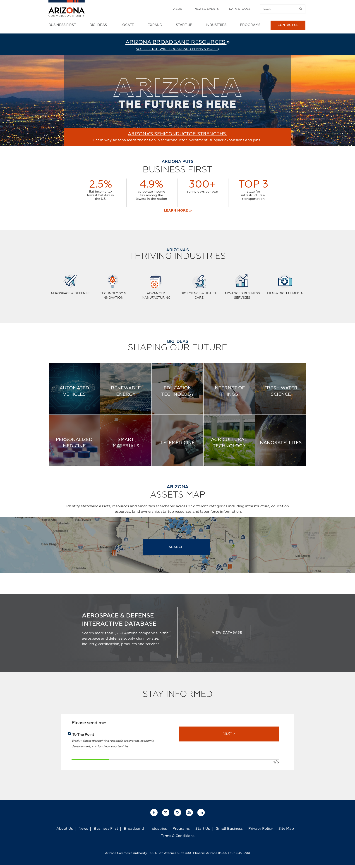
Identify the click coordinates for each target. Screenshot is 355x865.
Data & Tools (239, 8)
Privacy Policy (260, 829)
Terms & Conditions (177, 836)
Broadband (134, 829)
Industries (216, 25)
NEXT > (229, 734)
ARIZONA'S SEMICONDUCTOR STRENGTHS (177, 134)
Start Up (184, 25)
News (83, 829)
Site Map (286, 829)
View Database (227, 632)
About (178, 8)
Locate (127, 25)
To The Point (83, 735)
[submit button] (300, 9)
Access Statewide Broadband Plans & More (177, 49)
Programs (250, 25)
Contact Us (288, 25)
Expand (155, 25)
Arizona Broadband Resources (177, 42)
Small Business (229, 829)
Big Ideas (98, 25)
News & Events (206, 8)
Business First (62, 25)
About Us (64, 829)
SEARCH (176, 547)
